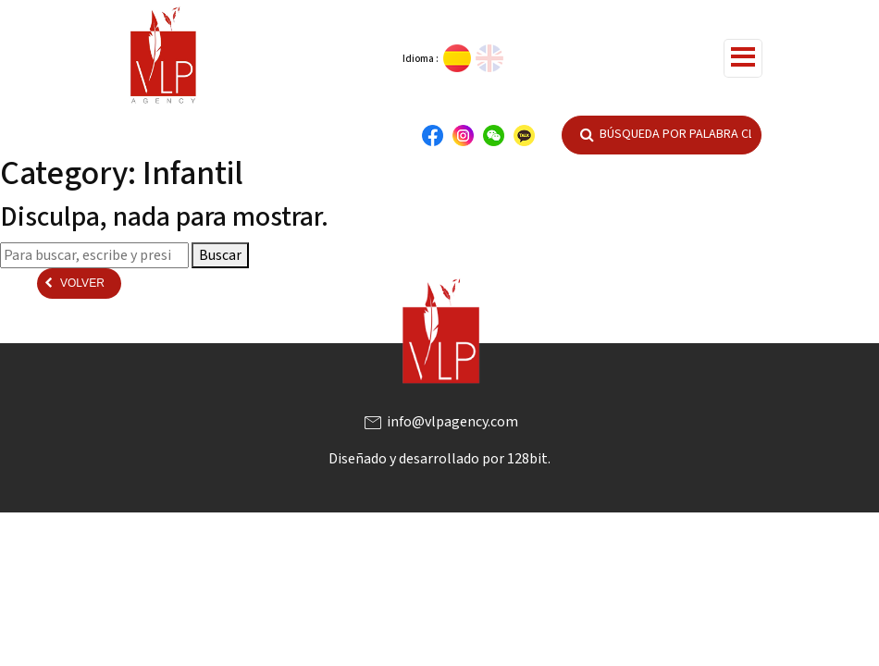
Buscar (220, 255)
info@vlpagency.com (440, 422)
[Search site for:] (94, 255)
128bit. (529, 459)
